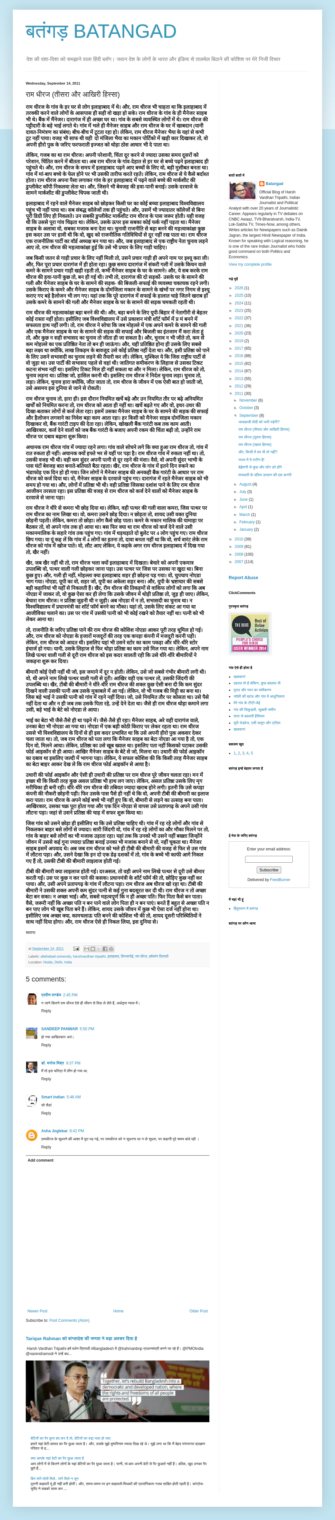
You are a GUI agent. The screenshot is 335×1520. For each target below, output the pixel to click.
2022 (239, 318)
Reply (46, 1011)
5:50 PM (87, 1029)
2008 (239, 554)
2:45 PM (70, 995)
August (246, 484)
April (243, 507)
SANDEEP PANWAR (59, 1029)
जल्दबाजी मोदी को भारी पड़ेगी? (259, 422)
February (247, 522)
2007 (239, 562)
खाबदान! (239, 676)
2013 (239, 378)
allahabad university (56, 956)
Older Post (198, 1311)
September (249, 415)
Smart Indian (53, 1097)
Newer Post (37, 1311)
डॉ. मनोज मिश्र (52, 1063)
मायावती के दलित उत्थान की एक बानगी (265, 475)
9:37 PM (73, 1063)
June (244, 499)
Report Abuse (243, 577)
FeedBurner (280, 880)
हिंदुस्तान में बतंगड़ (246, 908)
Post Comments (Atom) (69, 1320)
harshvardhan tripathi (89, 956)
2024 (239, 303)
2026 (239, 288)
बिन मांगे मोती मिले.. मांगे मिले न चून (55, 1478)
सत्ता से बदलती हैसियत (249, 716)
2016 (239, 356)
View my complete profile (250, 264)
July (243, 491)
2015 (239, 363)
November (248, 400)
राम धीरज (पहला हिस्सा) (255, 444)
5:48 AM (74, 1097)
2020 (239, 333)
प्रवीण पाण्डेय (51, 995)
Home (118, 1311)
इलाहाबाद (113, 956)
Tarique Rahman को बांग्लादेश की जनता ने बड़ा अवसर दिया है (81, 1338)
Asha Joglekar (54, 1131)
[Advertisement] (277, 121)
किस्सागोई (127, 956)
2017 (239, 348)
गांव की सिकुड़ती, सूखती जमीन (255, 709)
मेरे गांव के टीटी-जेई (247, 703)
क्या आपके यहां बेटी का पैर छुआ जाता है (57, 1458)
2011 (239, 393)
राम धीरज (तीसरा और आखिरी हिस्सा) (264, 429)
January (246, 529)
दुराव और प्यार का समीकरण (252, 690)
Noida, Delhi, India (57, 962)
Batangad (274, 183)
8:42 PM (77, 1131)
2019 (239, 341)
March (245, 514)
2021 (239, 326)
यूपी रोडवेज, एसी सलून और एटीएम (257, 723)
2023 (239, 310)
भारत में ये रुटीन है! (251, 459)
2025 (239, 295)
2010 (239, 539)
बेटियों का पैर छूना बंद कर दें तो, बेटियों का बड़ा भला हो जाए (70, 1438)
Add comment (40, 1160)
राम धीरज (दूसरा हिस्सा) (255, 437)
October (246, 408)
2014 (239, 371)
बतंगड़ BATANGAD (101, 31)
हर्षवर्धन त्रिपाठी (158, 956)
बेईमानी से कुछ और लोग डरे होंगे (260, 467)
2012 (239, 386)
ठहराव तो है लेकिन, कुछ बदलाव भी (257, 683)
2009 (239, 546)
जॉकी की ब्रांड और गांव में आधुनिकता (259, 696)
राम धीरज (141, 956)
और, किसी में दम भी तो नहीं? (257, 452)
